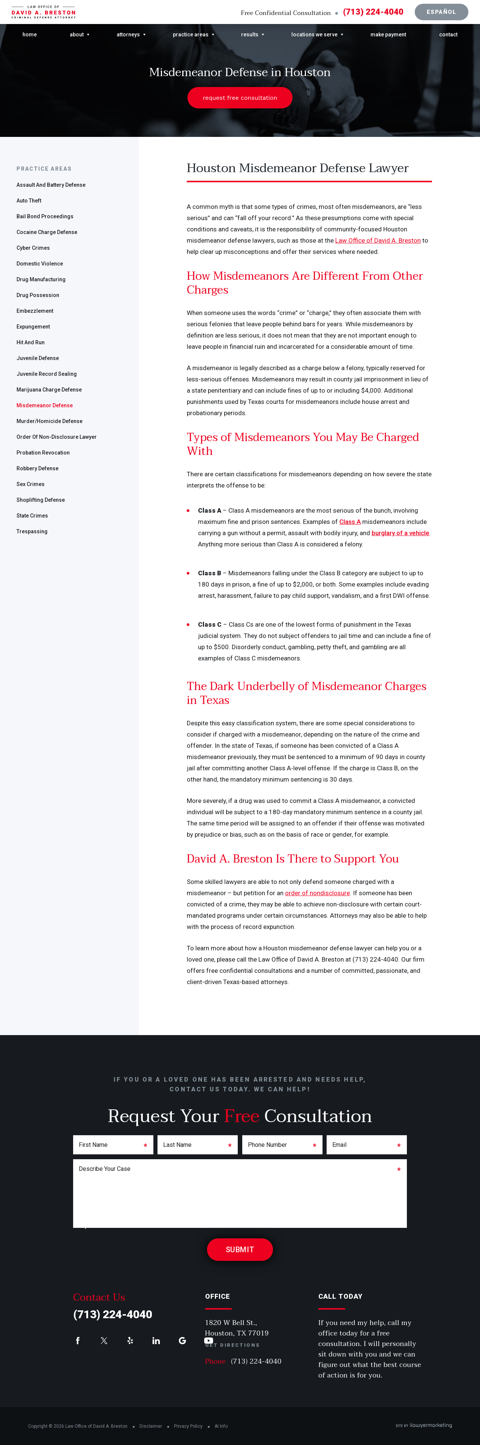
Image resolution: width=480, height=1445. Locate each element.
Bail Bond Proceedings (45, 216)
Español (442, 12)
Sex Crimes (30, 484)
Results (249, 35)
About (77, 35)
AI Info (221, 1426)
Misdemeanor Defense (44, 405)
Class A (350, 521)
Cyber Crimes (33, 248)
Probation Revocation (43, 453)
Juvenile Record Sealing (46, 374)
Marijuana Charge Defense (49, 390)
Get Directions (232, 1345)
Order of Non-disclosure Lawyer (56, 437)
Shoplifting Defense (40, 500)
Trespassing (32, 531)
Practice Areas (190, 35)
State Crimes (32, 516)
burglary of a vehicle (400, 533)
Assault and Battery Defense (51, 185)
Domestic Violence (39, 264)
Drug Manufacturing (41, 279)
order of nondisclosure (317, 893)
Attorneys (128, 35)
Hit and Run (30, 342)
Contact (448, 35)
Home (29, 35)
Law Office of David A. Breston (378, 240)
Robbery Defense (37, 468)
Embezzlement (34, 311)
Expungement (33, 327)
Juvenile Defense (37, 358)
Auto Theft (28, 201)
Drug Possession (37, 295)
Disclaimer (151, 1426)
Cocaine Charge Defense (46, 232)
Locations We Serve (314, 35)
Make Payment (388, 35)
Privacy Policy (188, 1426)
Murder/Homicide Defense (49, 421)
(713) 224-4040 (373, 12)
